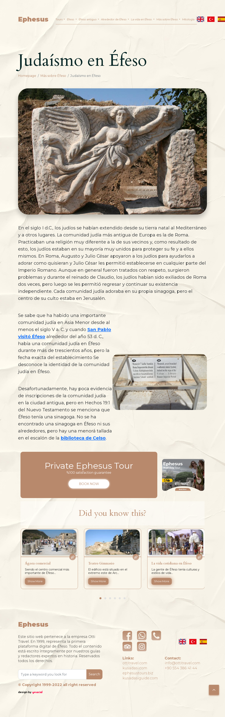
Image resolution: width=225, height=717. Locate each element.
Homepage (27, 76)
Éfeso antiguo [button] (88, 19)
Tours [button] (59, 19)
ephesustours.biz (138, 673)
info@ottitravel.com (182, 663)
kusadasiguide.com (140, 678)
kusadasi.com (135, 668)
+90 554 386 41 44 (181, 668)
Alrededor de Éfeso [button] (114, 19)
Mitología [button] (188, 19)
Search (94, 674)
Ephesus (33, 19)
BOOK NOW (89, 484)
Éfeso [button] (71, 19)
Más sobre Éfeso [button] (167, 19)
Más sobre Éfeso (53, 76)
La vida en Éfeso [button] (141, 19)
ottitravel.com (135, 663)
